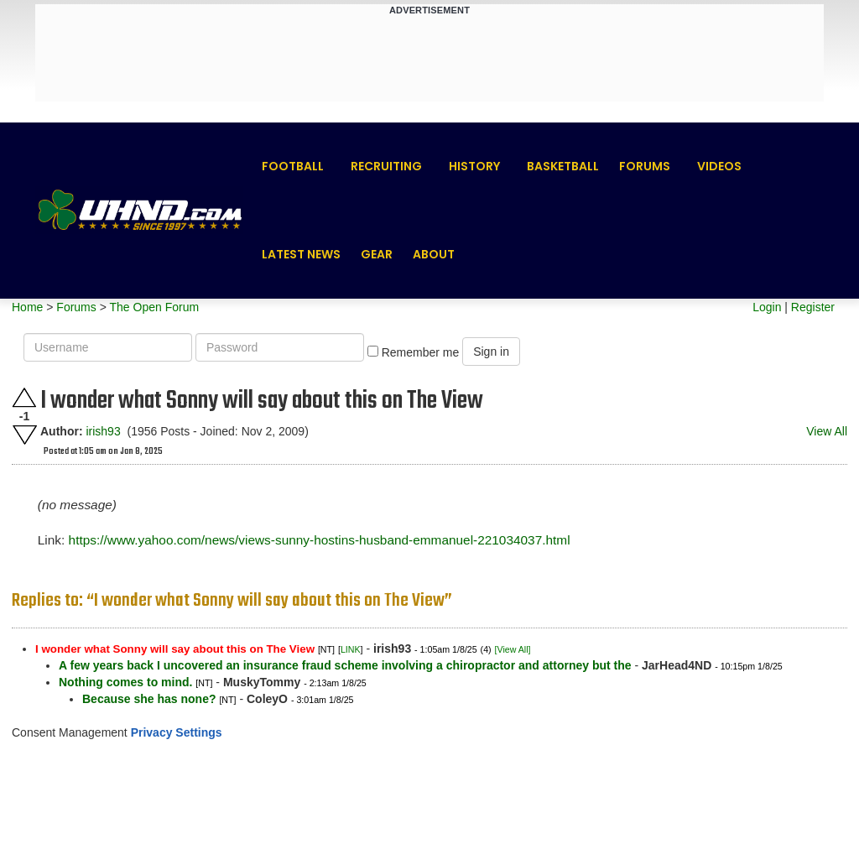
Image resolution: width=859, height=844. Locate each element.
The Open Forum (154, 307)
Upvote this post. (24, 397)
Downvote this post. (24, 435)
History (474, 166)
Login (766, 307)
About (434, 254)
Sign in (491, 351)
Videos (719, 166)
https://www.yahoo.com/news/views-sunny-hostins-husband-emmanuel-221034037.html (319, 540)
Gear (377, 254)
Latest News (301, 254)
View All (826, 431)
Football (293, 166)
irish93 (103, 431)
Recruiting (386, 166)
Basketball (563, 166)
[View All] (513, 649)
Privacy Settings (176, 732)
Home (27, 307)
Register (813, 307)
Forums (644, 166)
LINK (351, 649)
